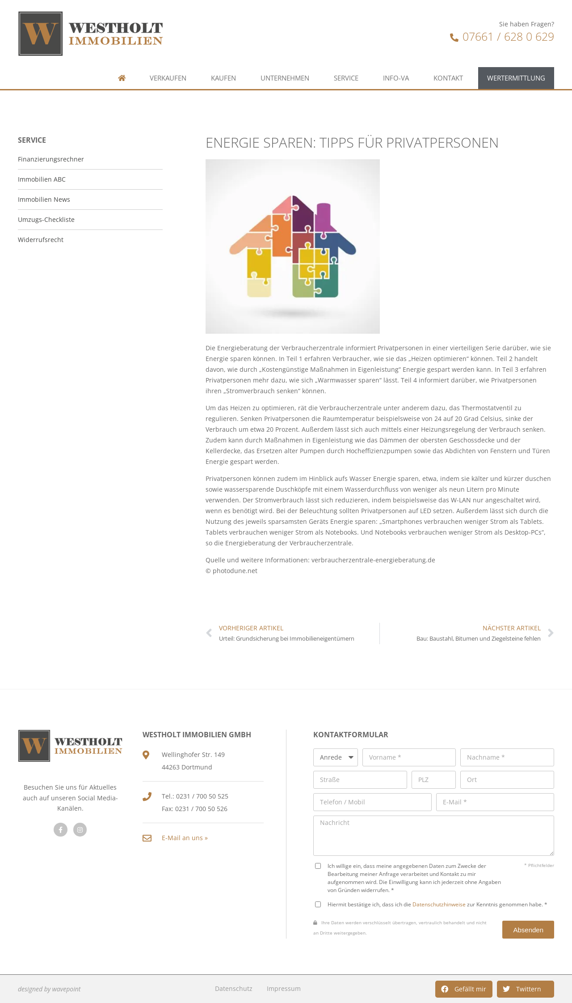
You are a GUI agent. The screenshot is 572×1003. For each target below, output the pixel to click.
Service (346, 59)
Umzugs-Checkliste (46, 219)
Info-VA (396, 59)
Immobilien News (44, 199)
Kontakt (448, 59)
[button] (463, 989)
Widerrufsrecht (40, 239)
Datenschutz (233, 988)
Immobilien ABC (42, 179)
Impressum (284, 988)
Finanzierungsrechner (51, 159)
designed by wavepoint (49, 989)
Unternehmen (285, 59)
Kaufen (223, 59)
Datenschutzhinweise (439, 904)
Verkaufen (168, 59)
